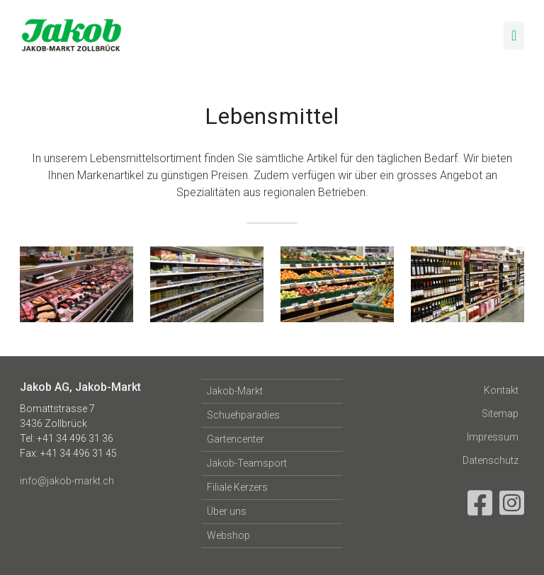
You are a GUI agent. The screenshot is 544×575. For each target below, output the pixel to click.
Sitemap (500, 413)
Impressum (492, 437)
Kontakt (501, 390)
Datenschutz (490, 460)
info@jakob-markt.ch (67, 480)
